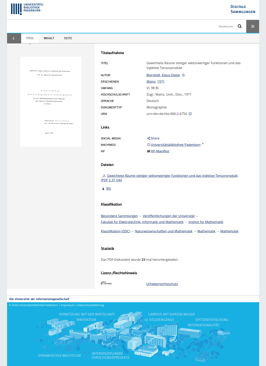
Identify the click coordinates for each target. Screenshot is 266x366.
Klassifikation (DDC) (115, 231)
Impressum (68, 305)
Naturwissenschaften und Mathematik (164, 231)
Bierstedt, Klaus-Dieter (163, 75)
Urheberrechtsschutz (162, 284)
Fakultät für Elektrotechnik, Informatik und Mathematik (142, 222)
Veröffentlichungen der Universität (169, 216)
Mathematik (206, 231)
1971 (161, 81)
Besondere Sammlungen (119, 216)
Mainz (151, 81)
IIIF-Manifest (160, 151)
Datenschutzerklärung (90, 305)
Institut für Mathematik (205, 222)
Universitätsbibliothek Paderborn (38, 305)
